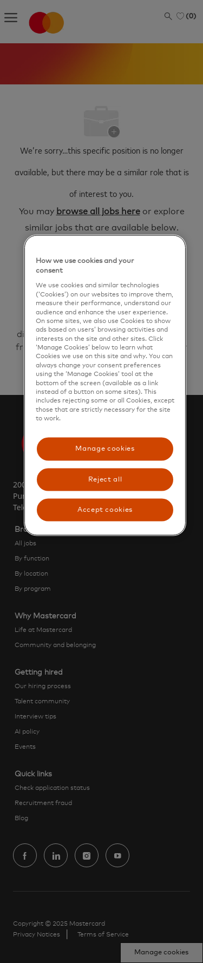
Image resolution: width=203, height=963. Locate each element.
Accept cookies (105, 509)
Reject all (105, 479)
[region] (105, 385)
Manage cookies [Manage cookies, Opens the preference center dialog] (104, 448)
